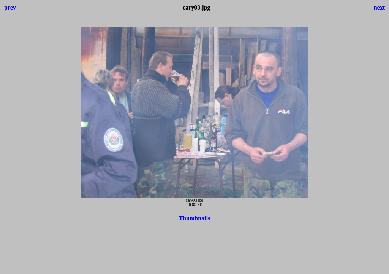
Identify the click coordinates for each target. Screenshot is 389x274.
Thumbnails (194, 218)
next (379, 7)
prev (10, 7)
